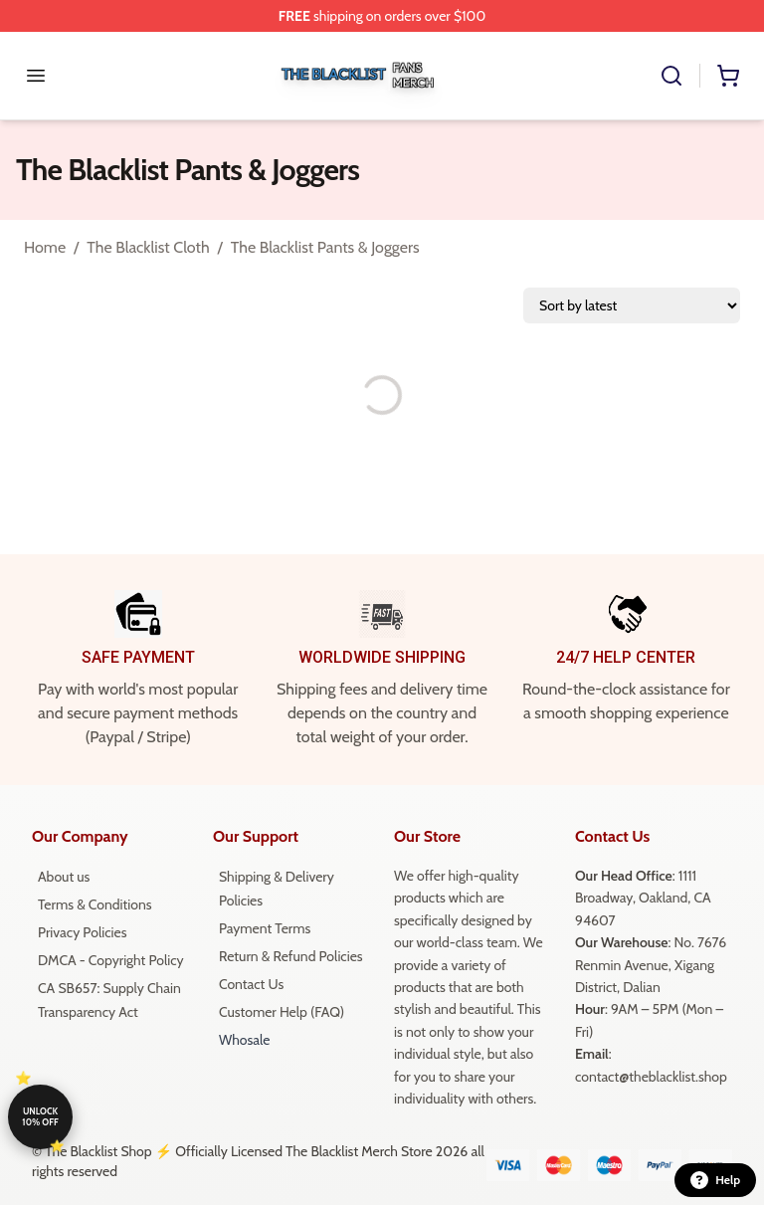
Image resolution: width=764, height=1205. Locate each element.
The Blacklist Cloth (148, 247)
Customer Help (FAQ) (281, 1012)
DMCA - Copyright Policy (111, 960)
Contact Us (251, 984)
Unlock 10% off (40, 1116)
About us (64, 877)
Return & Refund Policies (291, 956)
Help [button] (715, 1180)
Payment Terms (264, 928)
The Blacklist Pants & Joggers (325, 247)
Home (45, 247)
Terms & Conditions (95, 904)
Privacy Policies (82, 932)
